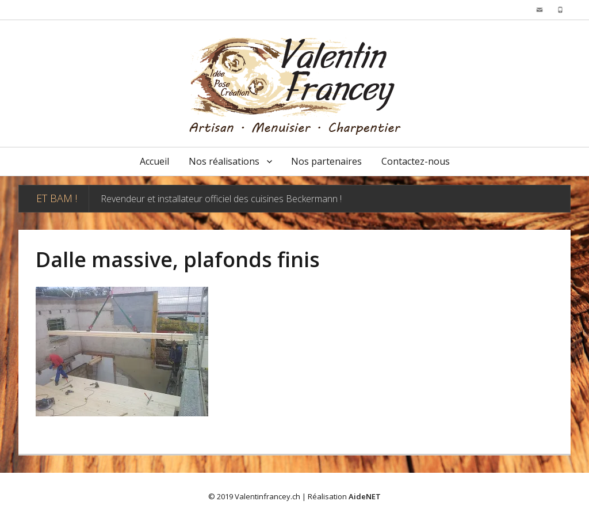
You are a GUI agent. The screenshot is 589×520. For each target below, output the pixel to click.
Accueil (154, 161)
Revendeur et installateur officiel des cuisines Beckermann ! (221, 198)
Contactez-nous (415, 161)
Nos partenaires (326, 161)
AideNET (365, 496)
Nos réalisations (224, 161)
